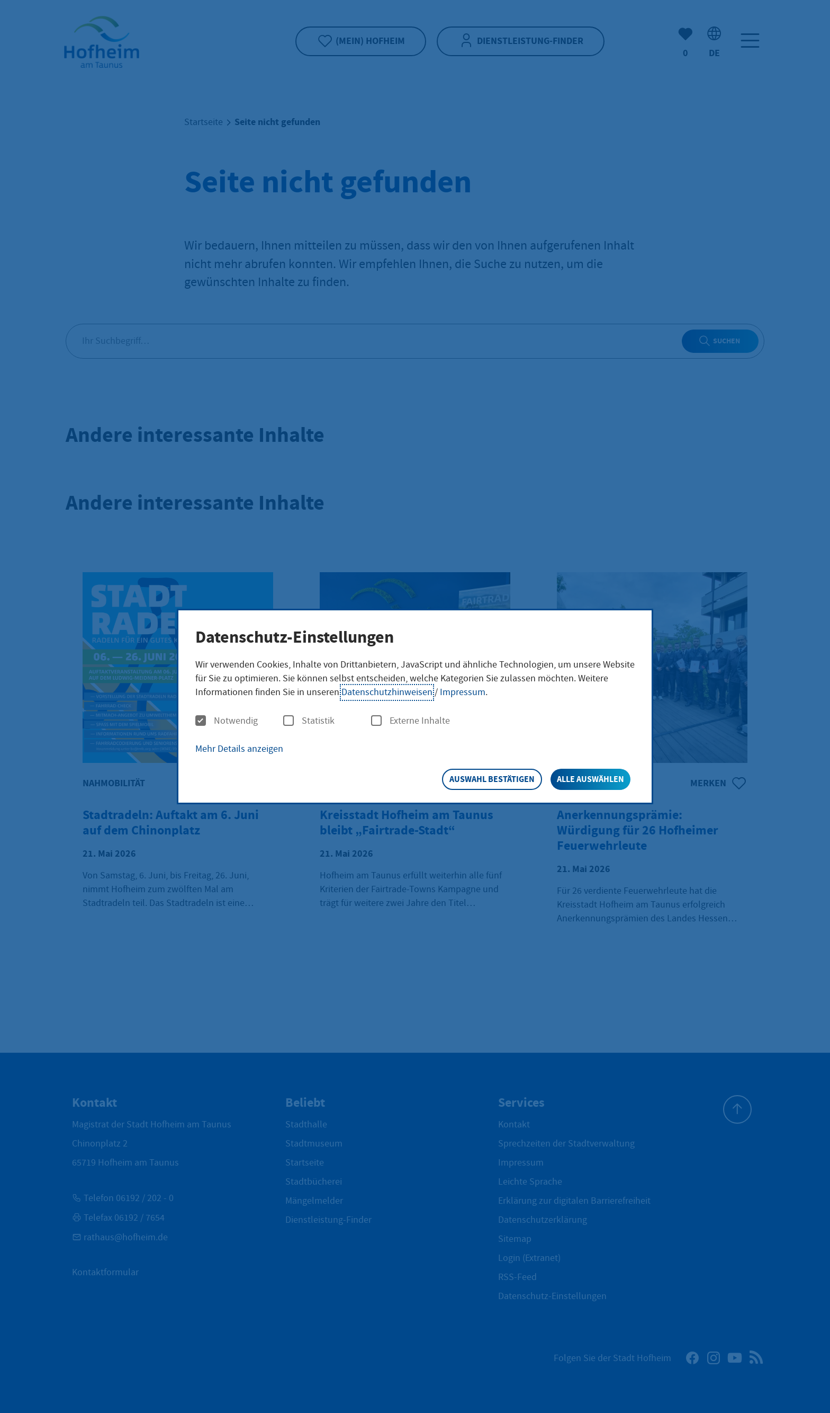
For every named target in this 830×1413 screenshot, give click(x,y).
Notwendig (226, 721)
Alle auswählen (590, 779)
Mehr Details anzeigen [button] (239, 749)
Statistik (309, 721)
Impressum (462, 692)
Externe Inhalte (410, 721)
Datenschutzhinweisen (386, 692)
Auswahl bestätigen (492, 779)
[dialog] (415, 706)
